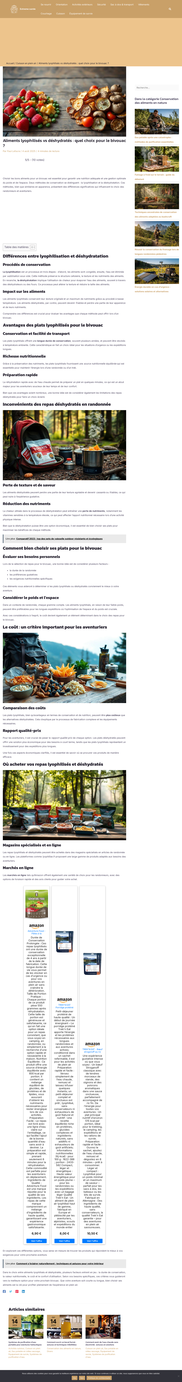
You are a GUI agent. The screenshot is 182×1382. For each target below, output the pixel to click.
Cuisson (45, 13)
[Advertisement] (91, 40)
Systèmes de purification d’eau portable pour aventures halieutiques (25, 1343)
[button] (170, 9)
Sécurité (100, 4)
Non (82, 1378)
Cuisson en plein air (94, 1348)
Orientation (61, 4)
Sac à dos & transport (121, 4)
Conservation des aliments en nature (64, 1348)
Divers (50, 1351)
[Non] (178, 1376)
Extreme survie (27, 9)
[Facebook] (4, 1291)
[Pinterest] (17, 1291)
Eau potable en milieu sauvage (26, 1351)
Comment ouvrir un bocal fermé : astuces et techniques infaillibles (62, 1343)
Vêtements (142, 4)
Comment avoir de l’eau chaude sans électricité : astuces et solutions (102, 1343)
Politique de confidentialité (99, 1378)
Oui (74, 1378)
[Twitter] (10, 1291)
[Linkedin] (23, 1291)
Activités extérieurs (82, 4)
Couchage (158, 4)
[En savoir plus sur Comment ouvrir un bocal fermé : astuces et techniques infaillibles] (64, 1326)
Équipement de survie (65, 13)
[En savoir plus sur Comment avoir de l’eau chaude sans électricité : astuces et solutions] (103, 1326)
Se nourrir (46, 4)
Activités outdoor (16, 1348)
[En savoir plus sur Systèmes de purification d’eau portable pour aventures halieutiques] (25, 1326)
